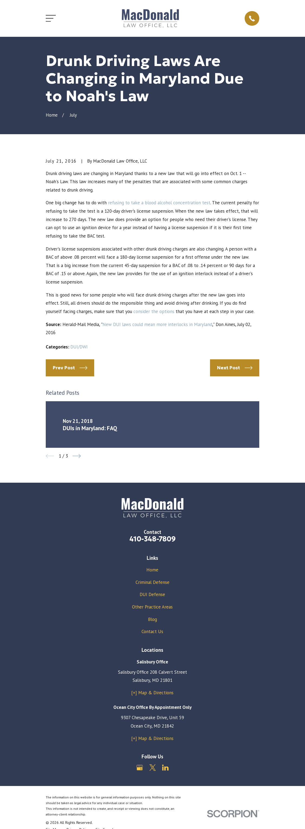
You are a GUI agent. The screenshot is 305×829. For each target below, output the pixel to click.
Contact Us (152, 631)
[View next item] (77, 456)
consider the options (154, 311)
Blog (152, 619)
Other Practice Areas (152, 607)
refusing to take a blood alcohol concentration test (159, 203)
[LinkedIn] (165, 767)
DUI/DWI (79, 347)
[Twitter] (152, 767)
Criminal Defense (152, 582)
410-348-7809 (152, 539)
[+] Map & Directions (152, 693)
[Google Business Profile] (139, 767)
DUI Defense (152, 594)
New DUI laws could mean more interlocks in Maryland (157, 324)
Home (152, 570)
